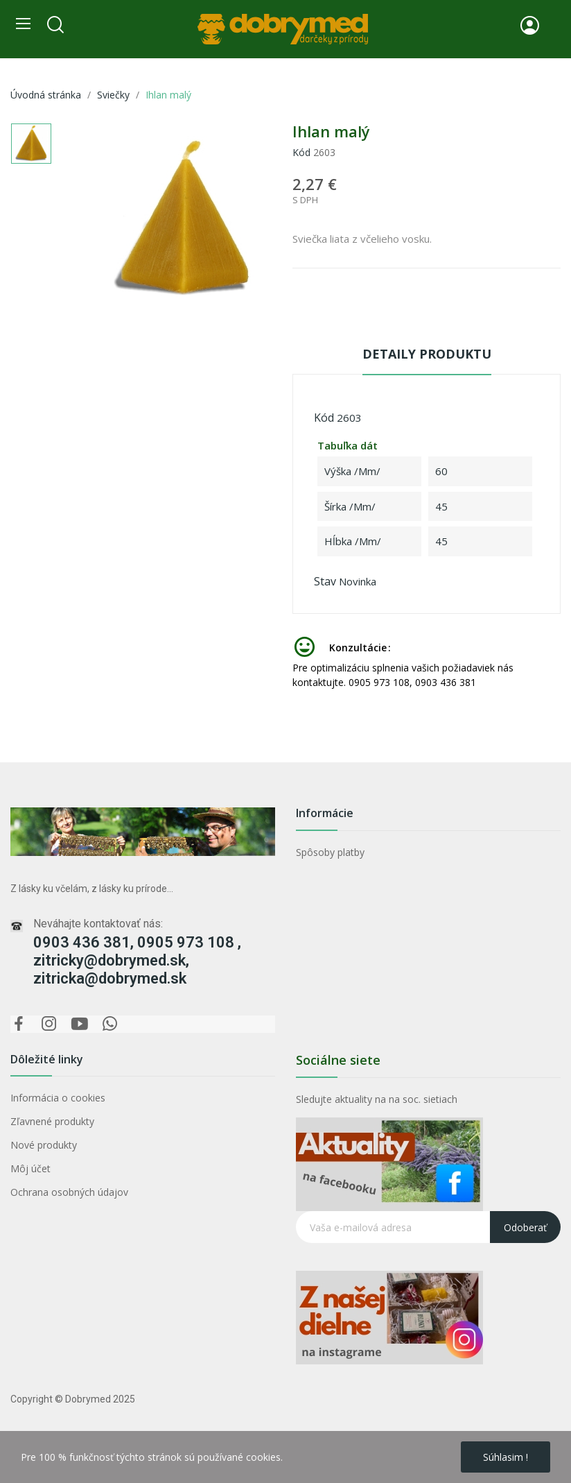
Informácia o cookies (57, 1097)
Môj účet (30, 1168)
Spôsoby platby (330, 852)
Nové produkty (43, 1144)
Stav (325, 581)
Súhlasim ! (505, 1457)
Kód (301, 152)
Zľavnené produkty (52, 1121)
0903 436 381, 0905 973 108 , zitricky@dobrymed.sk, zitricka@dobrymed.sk (137, 960)
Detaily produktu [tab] (426, 353)
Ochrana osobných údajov (69, 1192)
